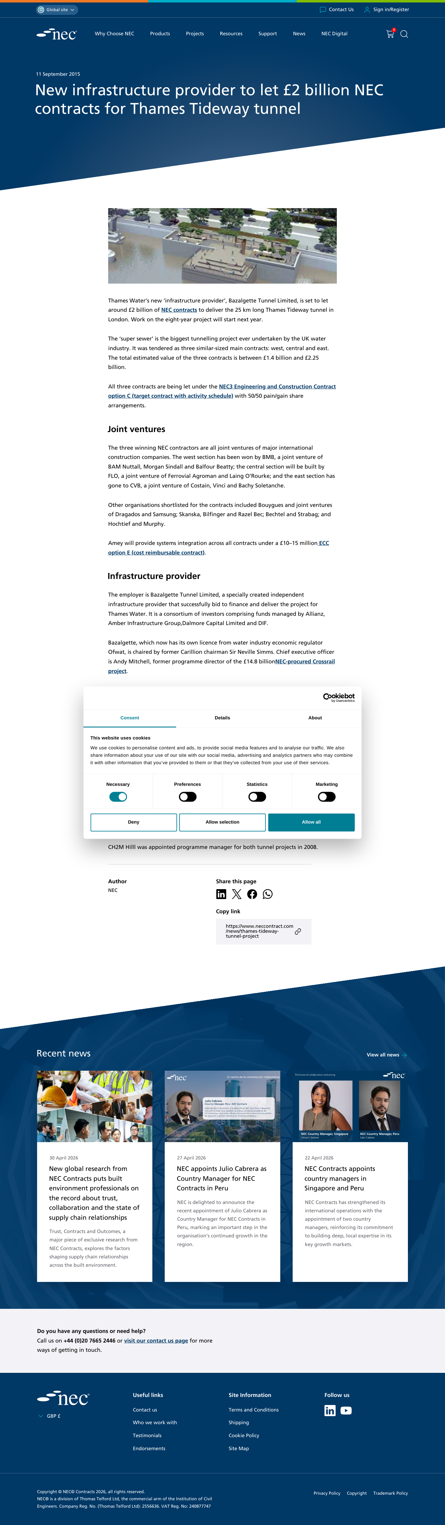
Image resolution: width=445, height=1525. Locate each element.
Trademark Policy (390, 1493)
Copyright (357, 1493)
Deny (133, 822)
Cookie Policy (244, 1436)
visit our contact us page (156, 1340)
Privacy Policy (327, 1493)
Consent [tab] (130, 718)
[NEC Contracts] (57, 34)
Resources (231, 34)
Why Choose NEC (114, 34)
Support (268, 34)
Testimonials (147, 1436)
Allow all (311, 822)
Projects (195, 34)
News (299, 34)
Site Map (239, 1449)
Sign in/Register (386, 10)
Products (160, 34)
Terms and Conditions (254, 1410)
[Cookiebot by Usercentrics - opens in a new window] (328, 697)
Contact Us (336, 10)
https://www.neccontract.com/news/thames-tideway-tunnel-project (264, 931)
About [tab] (315, 718)
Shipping (239, 1423)
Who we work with (155, 1423)
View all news (387, 1055)
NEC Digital (334, 34)
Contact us (145, 1410)
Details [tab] (222, 718)
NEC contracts (179, 309)
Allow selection (222, 822)
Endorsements (149, 1449)
